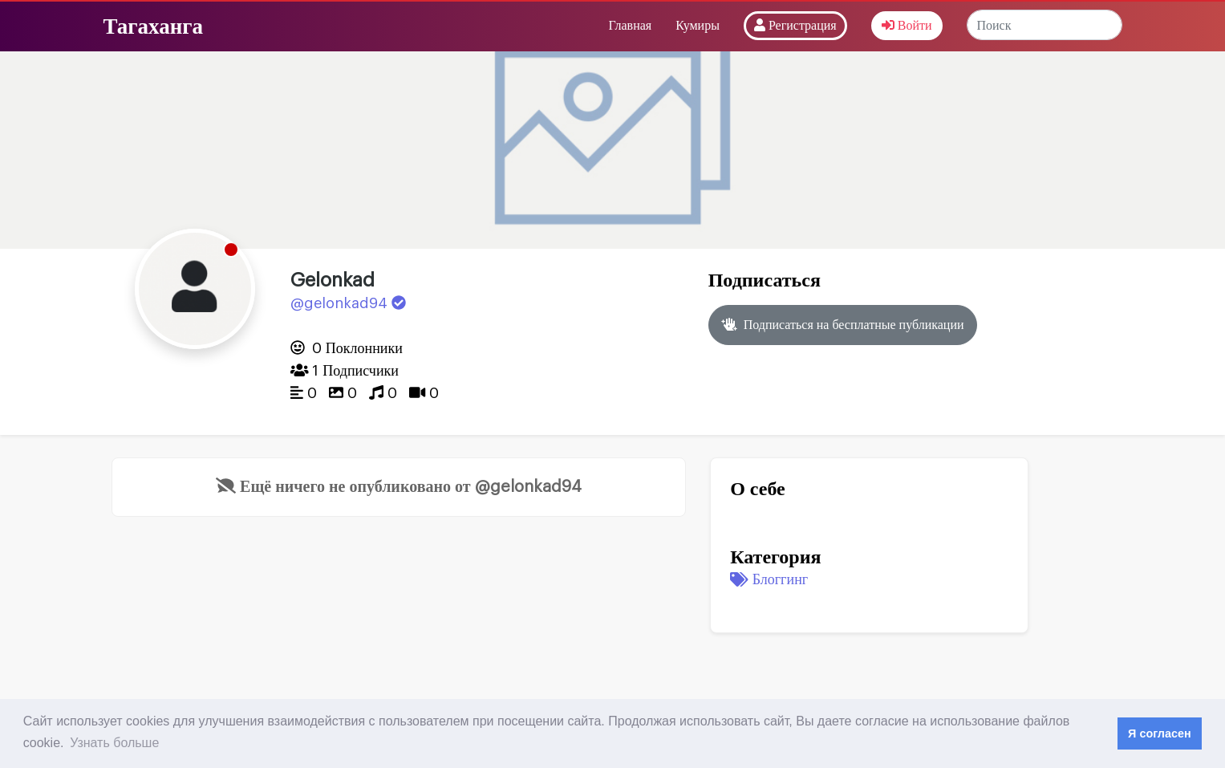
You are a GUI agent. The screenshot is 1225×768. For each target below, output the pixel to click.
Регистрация (795, 25)
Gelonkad (332, 280)
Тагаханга (153, 25)
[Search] (1044, 25)
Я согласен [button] (1159, 733)
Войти (907, 25)
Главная (629, 25)
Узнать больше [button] (114, 743)
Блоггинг (769, 579)
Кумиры (697, 25)
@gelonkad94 (348, 303)
